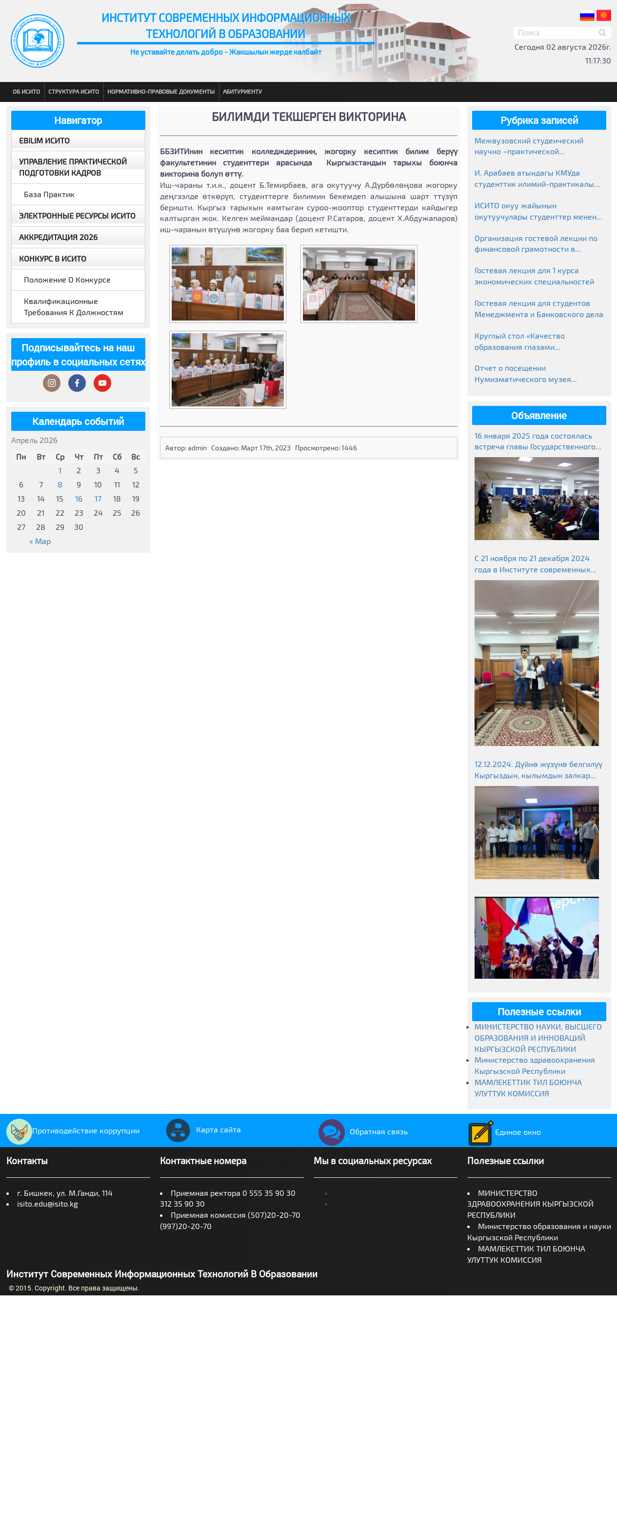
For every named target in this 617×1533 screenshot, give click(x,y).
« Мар (40, 540)
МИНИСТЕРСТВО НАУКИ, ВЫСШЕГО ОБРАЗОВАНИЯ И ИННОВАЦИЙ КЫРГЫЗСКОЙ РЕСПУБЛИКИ (538, 1037)
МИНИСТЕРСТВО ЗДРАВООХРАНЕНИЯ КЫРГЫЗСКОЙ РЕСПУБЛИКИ (530, 1204)
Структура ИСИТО (73, 91)
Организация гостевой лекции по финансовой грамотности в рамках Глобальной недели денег (536, 244)
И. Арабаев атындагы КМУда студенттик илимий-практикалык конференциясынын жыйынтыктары (536, 179)
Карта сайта (200, 1129)
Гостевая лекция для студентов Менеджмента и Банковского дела (539, 308)
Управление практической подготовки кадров (73, 167)
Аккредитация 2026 (58, 237)
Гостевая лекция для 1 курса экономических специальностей (534, 275)
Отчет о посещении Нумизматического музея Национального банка (523, 374)
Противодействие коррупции (72, 1130)
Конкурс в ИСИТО (52, 258)
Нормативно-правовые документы (161, 91)
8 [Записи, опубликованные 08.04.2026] (60, 484)
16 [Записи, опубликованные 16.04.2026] (78, 498)
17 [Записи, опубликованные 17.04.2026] (98, 498)
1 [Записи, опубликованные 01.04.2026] (60, 470)
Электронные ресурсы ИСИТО (77, 215)
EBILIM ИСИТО (44, 140)
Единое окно (504, 1131)
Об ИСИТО (26, 91)
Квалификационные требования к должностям (73, 306)
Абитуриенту (242, 91)
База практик (49, 194)
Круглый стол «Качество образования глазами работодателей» (520, 342)
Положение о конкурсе (67, 279)
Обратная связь (361, 1131)
